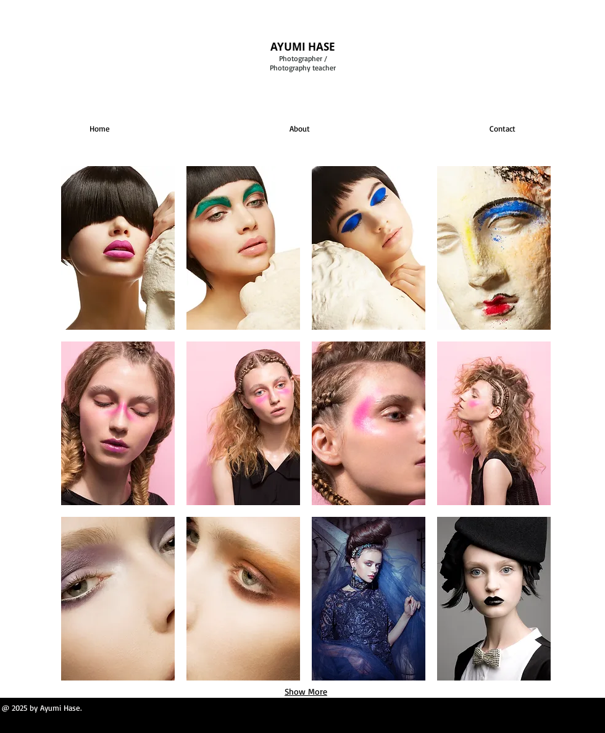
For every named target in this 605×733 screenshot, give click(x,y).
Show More (306, 691)
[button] (118, 248)
